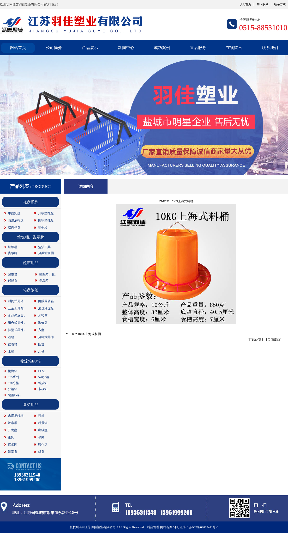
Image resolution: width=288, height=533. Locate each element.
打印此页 (255, 340)
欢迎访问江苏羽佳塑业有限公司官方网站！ (29, 4)
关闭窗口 (274, 340)
